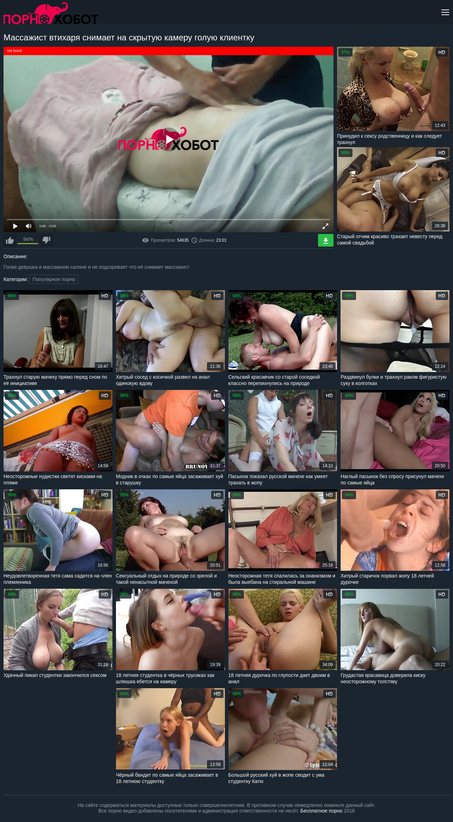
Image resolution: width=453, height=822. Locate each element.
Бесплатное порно (321, 811)
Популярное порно (53, 279)
